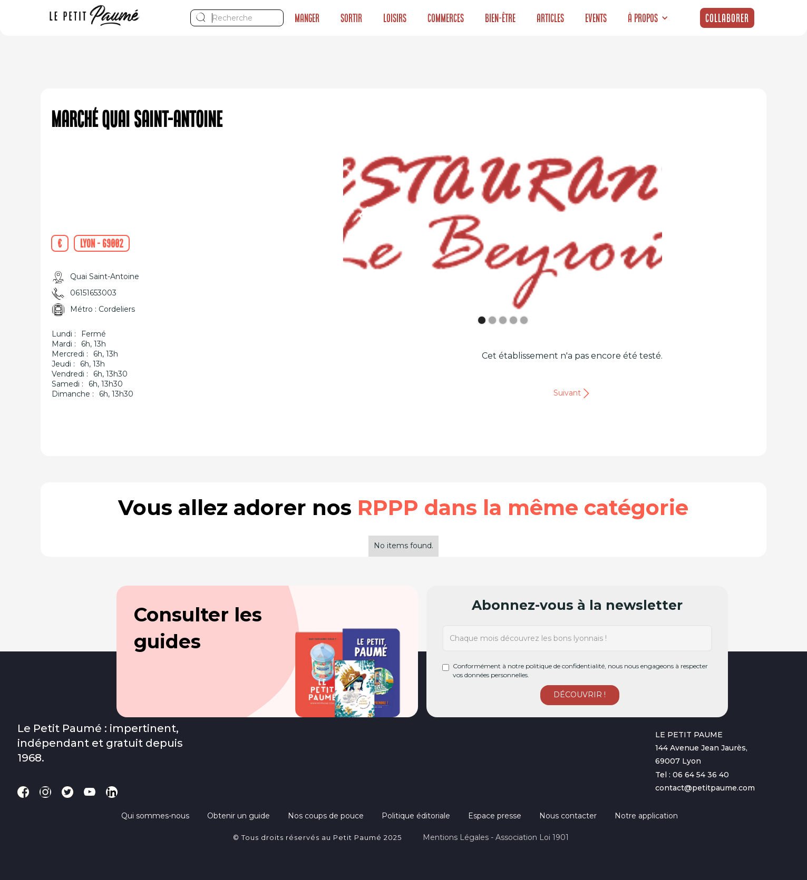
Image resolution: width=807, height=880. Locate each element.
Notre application (646, 815)
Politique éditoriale (416, 815)
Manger (307, 18)
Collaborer (727, 18)
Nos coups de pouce (326, 815)
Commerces (445, 18)
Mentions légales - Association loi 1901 (496, 837)
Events (596, 18)
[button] (648, 18)
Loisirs (394, 18)
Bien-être (500, 18)
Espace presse (494, 815)
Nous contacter (568, 815)
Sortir (351, 18)
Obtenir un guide (238, 815)
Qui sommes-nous (155, 815)
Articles (550, 18)
